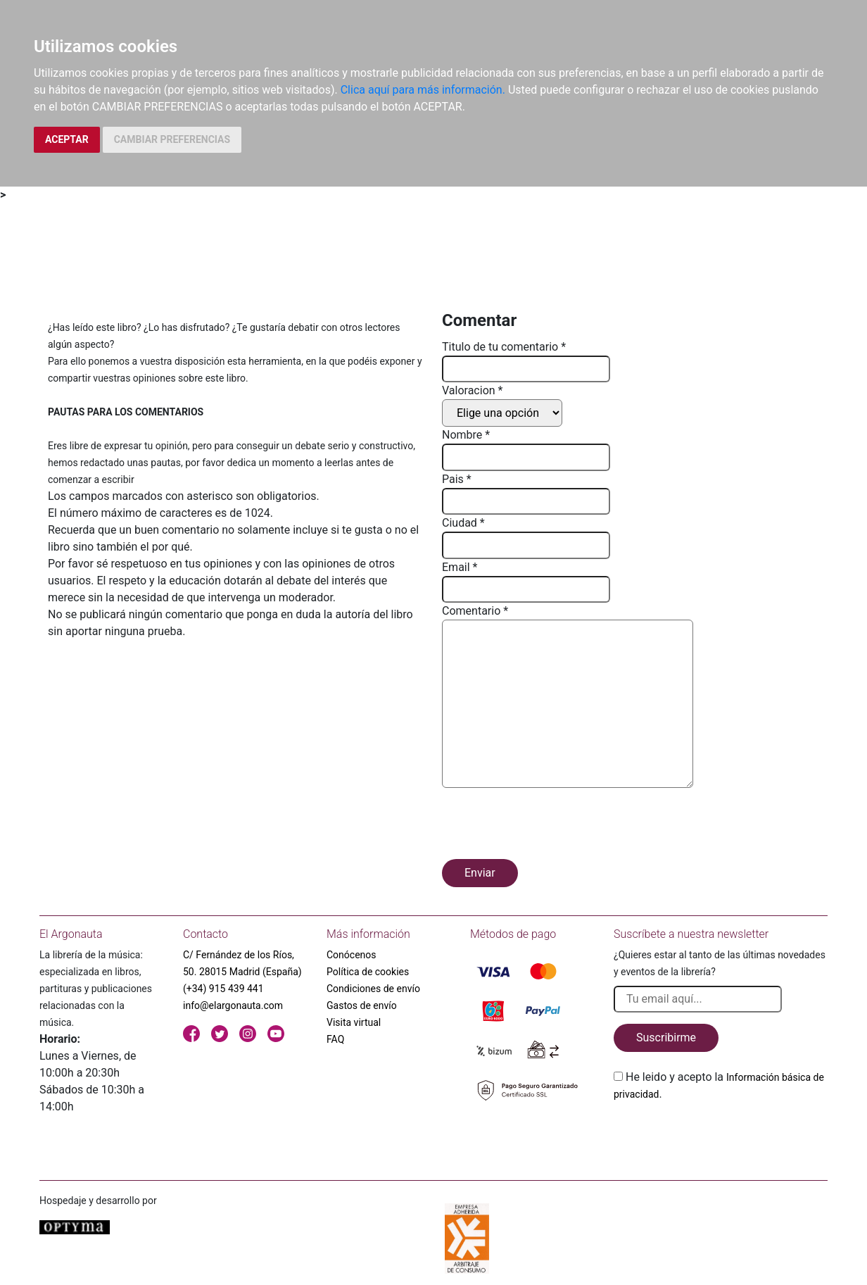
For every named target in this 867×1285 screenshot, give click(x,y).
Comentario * (475, 611)
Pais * (457, 479)
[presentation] (549, 825)
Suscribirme (666, 1037)
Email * (459, 567)
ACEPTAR (67, 139)
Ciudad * (463, 522)
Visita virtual (354, 1022)
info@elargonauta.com (233, 1005)
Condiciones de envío (373, 988)
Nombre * (466, 434)
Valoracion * (472, 390)
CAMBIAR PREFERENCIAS (172, 139)
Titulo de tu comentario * (504, 346)
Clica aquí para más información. (423, 89)
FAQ (335, 1039)
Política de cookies (368, 971)
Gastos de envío (362, 1005)
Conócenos (351, 954)
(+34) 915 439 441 (223, 988)
